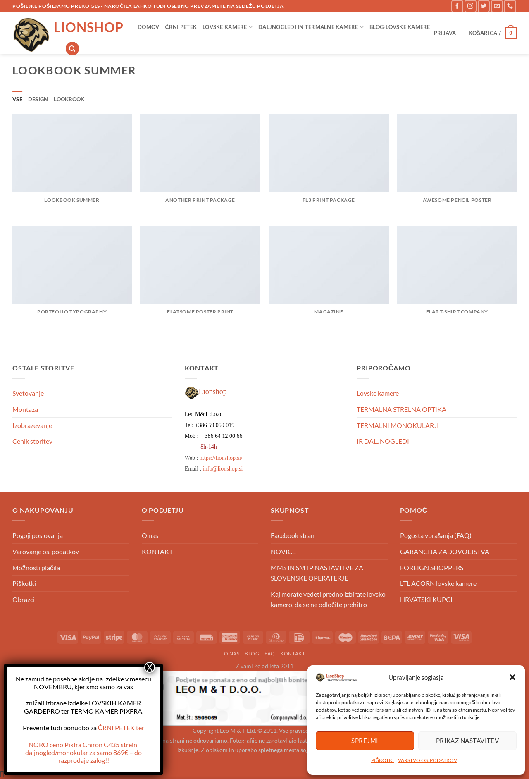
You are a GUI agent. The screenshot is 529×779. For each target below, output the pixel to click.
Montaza (25, 409)
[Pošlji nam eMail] (497, 6)
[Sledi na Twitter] (484, 6)
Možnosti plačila (36, 567)
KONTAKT (157, 551)
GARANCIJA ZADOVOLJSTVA (444, 551)
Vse (17, 99)
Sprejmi (364, 740)
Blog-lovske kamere (399, 27)
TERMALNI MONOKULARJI (398, 425)
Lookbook (69, 99)
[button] (512, 677)
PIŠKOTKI (382, 760)
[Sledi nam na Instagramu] (471, 6)
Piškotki (24, 583)
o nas (232, 653)
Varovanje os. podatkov (45, 551)
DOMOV (148, 27)
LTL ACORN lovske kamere (438, 583)
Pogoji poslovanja (37, 535)
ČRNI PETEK (181, 27)
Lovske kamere (228, 27)
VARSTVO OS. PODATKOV (427, 760)
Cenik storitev (32, 441)
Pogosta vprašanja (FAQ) (436, 535)
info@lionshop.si (223, 469)
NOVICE (283, 551)
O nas (150, 535)
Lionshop (89, 27)
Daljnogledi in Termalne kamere (311, 27)
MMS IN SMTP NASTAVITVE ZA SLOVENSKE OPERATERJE (317, 573)
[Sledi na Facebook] (457, 6)
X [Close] (149, 667)
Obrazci (23, 599)
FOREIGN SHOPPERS (431, 567)
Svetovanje (28, 393)
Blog (252, 653)
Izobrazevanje (32, 425)
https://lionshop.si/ (221, 458)
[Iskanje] (72, 48)
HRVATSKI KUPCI (426, 599)
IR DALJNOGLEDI (383, 441)
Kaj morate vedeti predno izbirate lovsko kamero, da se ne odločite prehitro (328, 599)
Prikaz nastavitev (467, 740)
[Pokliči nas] (510, 6)
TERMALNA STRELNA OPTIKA (401, 409)
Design (38, 99)
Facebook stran (293, 535)
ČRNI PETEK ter (121, 727)
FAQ (269, 653)
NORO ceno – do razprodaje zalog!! (83, 752)
